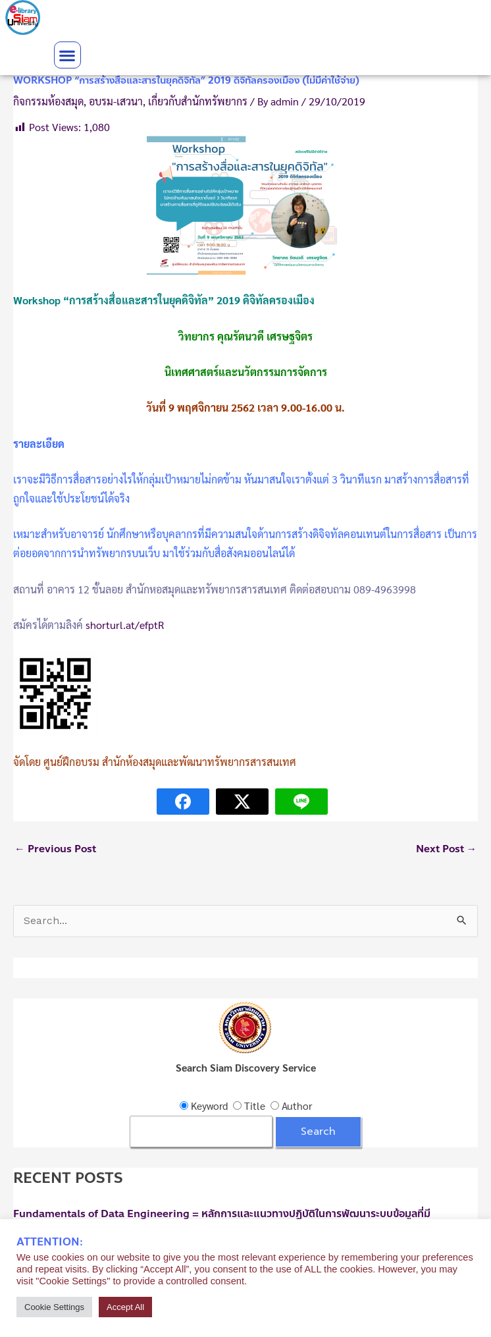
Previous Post (55, 849)
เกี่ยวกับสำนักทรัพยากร (197, 101)
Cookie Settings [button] (54, 1307)
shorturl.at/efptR (125, 625)
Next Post (446, 849)
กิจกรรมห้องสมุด (48, 101)
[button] (67, 54)
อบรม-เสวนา (116, 101)
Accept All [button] (125, 1307)
